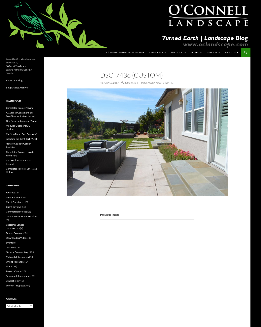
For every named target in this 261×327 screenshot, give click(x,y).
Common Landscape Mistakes (21, 216)
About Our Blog (14, 80)
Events (9, 242)
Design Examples (14, 233)
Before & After (13, 197)
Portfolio (177, 52)
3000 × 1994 (131, 82)
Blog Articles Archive (17, 87)
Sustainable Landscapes (18, 276)
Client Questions (14, 202)
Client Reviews (13, 206)
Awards (10, 192)
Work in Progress (15, 285)
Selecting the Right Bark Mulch (22, 138)
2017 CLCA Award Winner (158, 82)
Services (212, 52)
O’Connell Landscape (16, 66)
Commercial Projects (17, 211)
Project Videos (13, 271)
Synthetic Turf (13, 280)
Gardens (10, 247)
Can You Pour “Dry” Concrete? (21, 134)
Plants (9, 266)
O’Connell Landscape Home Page (125, 52)
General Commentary (17, 252)
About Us (230, 52)
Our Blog (196, 52)
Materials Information (17, 256)
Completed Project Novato (20, 107)
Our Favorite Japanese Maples (21, 120)
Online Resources (15, 261)
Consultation (157, 52)
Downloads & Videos (16, 237)
